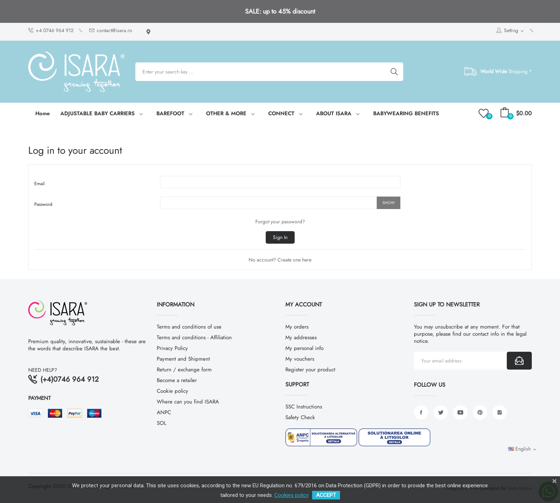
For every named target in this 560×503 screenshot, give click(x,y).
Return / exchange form (184, 369)
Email (39, 183)
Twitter (441, 412)
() (485, 113)
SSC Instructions (303, 406)
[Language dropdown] (522, 449)
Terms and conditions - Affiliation (194, 337)
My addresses (301, 337)
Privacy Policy (172, 348)
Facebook (421, 412)
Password (43, 204)
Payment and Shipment (183, 358)
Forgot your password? (280, 221)
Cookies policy (291, 495)
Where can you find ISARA (188, 401)
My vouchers (299, 358)
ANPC (164, 412)
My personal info (304, 348)
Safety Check (300, 417)
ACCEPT (326, 495)
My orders (297, 326)
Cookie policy (172, 391)
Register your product (310, 369)
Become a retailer (177, 380)
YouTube (460, 412)
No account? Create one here (280, 259)
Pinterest (480, 412)
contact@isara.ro (110, 30)
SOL (161, 423)
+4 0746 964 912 (51, 30)
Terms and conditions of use (189, 326)
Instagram (499, 412)
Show (388, 202)
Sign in (280, 237)
